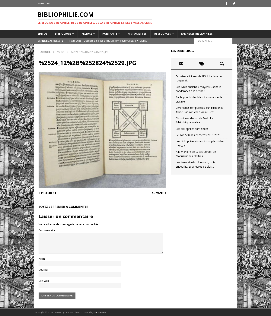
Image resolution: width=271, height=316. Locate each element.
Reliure (86, 33)
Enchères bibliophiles (197, 33)
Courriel (43, 269)
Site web (44, 280)
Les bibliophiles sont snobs (192, 128)
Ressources (162, 33)
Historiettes (137, 33)
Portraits (109, 33)
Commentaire (47, 230)
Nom (42, 258)
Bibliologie (63, 33)
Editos (42, 33)
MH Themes (100, 312)
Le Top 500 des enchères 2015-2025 (198, 135)
